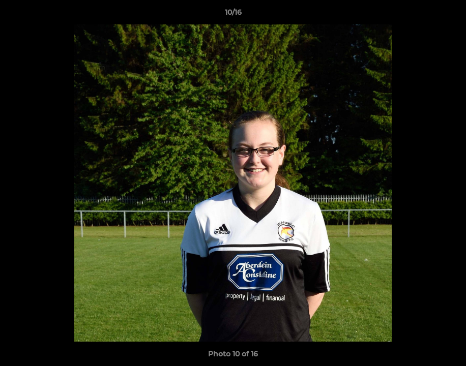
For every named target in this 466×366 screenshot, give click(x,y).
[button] (448, 14)
